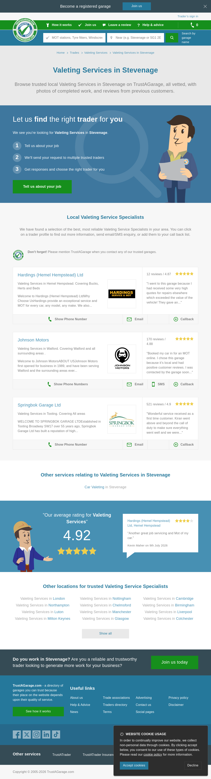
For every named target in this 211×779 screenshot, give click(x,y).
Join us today (174, 662)
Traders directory (115, 704)
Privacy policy (178, 697)
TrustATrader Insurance (99, 754)
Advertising (144, 697)
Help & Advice (80, 704)
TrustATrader (61, 754)
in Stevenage (106, 487)
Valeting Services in (42, 599)
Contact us (143, 704)
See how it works (38, 711)
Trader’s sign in (188, 16)
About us (76, 697)
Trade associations (116, 697)
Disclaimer (176, 704)
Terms (107, 712)
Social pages (145, 712)
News (74, 712)
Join (136, 6)
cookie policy (153, 754)
